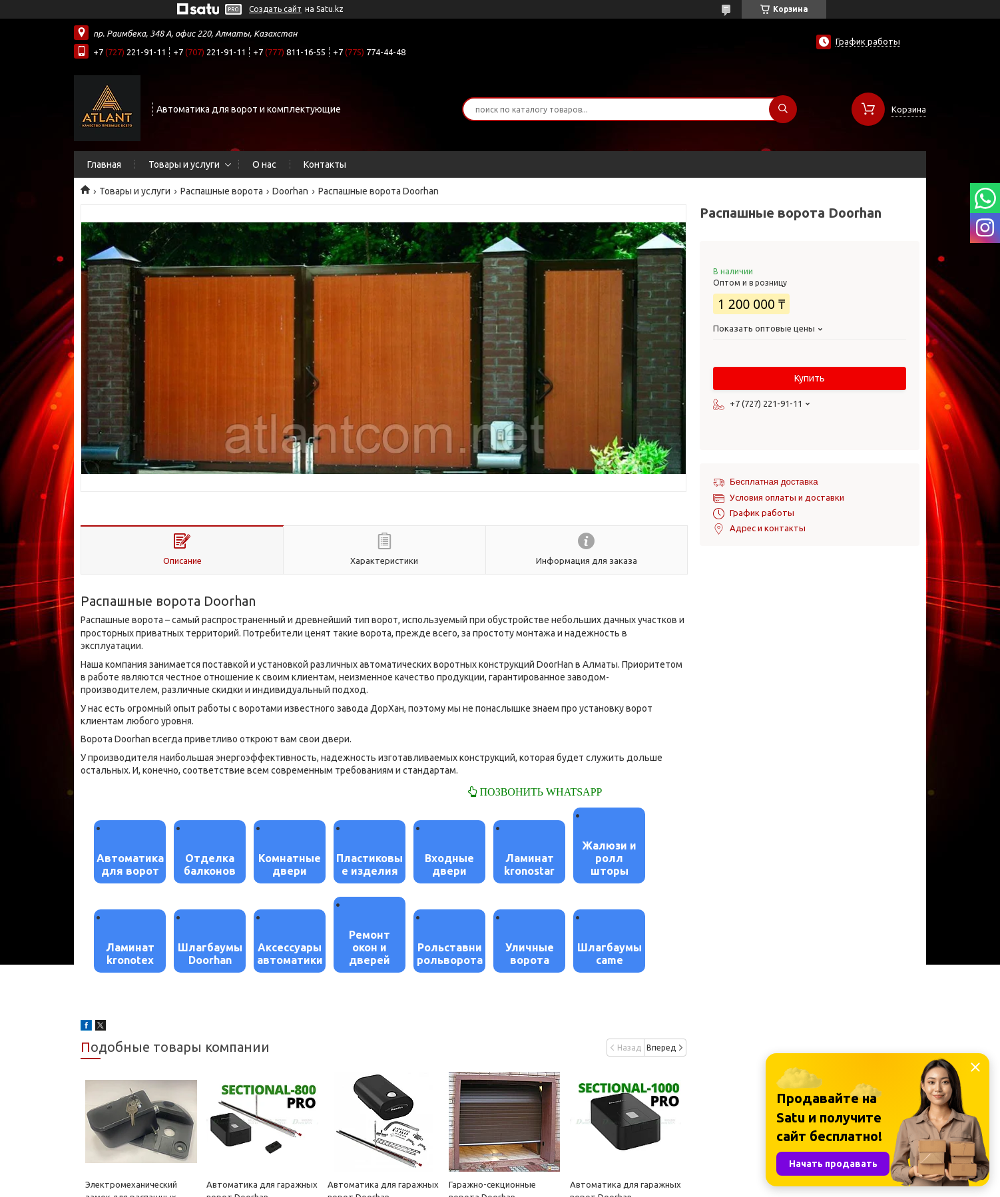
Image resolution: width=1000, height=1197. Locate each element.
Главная (104, 164)
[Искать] (783, 109)
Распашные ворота (221, 191)
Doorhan (290, 191)
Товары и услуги (184, 164)
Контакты (325, 164)
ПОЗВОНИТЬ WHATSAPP (540, 791)
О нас (264, 164)
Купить (809, 378)
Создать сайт (275, 9)
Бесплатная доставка (774, 482)
